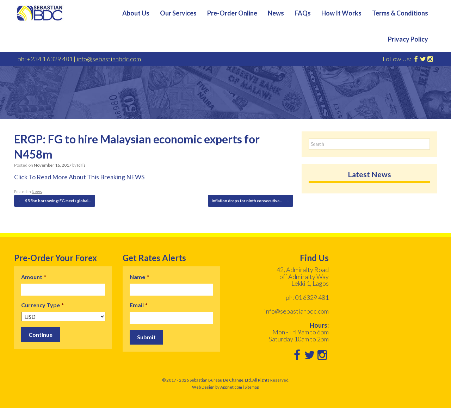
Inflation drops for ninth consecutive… (250, 200)
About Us (135, 13)
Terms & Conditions (400, 13)
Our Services (178, 13)
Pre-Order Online (232, 13)
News (276, 13)
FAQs (303, 13)
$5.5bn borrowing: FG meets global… (54, 200)
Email (139, 305)
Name (139, 276)
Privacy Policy (408, 39)
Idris (81, 165)
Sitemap (252, 387)
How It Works (341, 13)
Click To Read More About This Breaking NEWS (79, 177)
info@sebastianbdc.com (108, 59)
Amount (33, 276)
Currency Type (42, 305)
